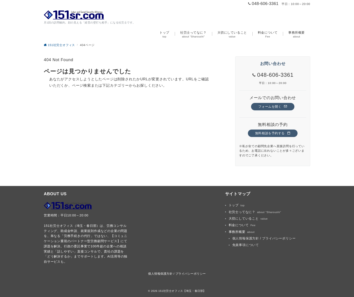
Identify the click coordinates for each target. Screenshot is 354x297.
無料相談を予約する (272, 133)
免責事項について (245, 245)
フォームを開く (272, 106)
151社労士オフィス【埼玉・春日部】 (182, 290)
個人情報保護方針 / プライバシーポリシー (264, 238)
